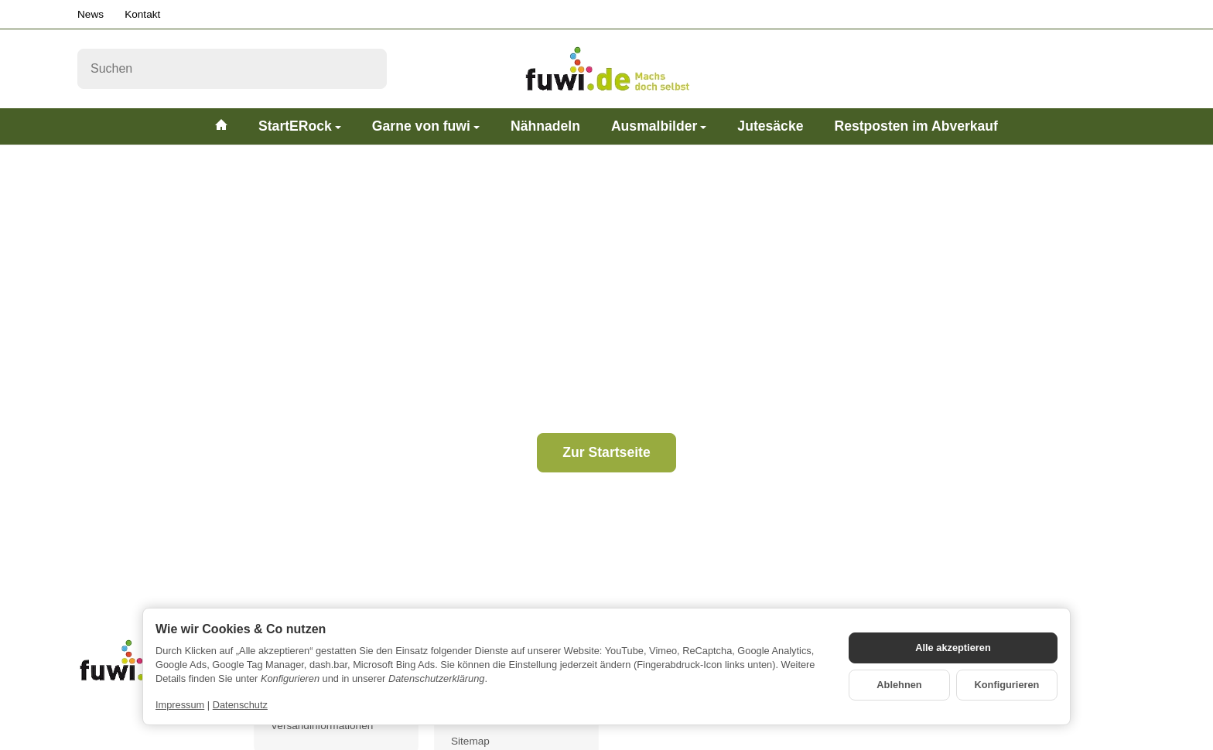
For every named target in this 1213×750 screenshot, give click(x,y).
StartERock (299, 126)
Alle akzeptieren (952, 647)
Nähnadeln (545, 126)
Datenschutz (240, 705)
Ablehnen (898, 684)
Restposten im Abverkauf (916, 126)
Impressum (179, 705)
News (90, 14)
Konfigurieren (1007, 684)
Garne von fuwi (426, 126)
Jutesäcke (770, 126)
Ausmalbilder (658, 126)
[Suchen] (232, 69)
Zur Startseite (606, 452)
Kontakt (142, 14)
